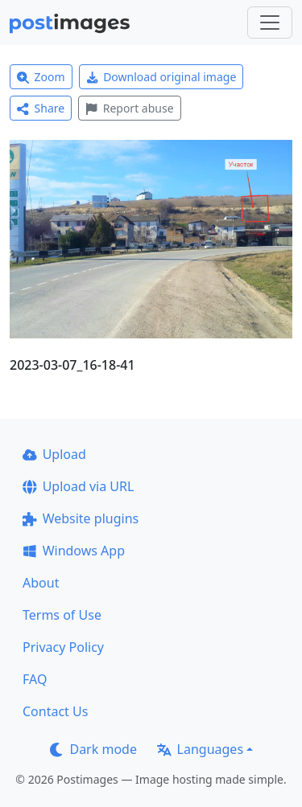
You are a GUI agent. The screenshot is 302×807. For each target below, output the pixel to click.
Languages (200, 749)
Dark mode (93, 749)
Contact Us (55, 711)
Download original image (161, 76)
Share (40, 108)
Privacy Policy (63, 647)
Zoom (41, 76)
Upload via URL (78, 486)
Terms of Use (62, 615)
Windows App (74, 550)
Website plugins (81, 518)
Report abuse (129, 108)
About (41, 583)
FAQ (35, 679)
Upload (54, 454)
